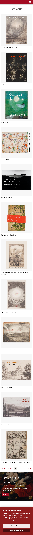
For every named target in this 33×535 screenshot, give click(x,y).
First (2, 468)
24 (28, 468)
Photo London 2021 (7, 197)
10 (18, 468)
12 (23, 468)
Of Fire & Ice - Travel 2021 (9, 47)
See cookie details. (9, 521)
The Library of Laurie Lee (9, 235)
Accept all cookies (16, 525)
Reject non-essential (16, 530)
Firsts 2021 (4, 122)
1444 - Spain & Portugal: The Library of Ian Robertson (14, 274)
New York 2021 (5, 160)
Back (5, 468)
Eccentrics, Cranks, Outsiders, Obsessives (14, 350)
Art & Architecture (6, 387)
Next (31, 468)
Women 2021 (5, 425)
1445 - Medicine (6, 85)
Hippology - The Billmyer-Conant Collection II (15, 462)
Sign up (5, 494)
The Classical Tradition (8, 312)
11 (21, 468)
